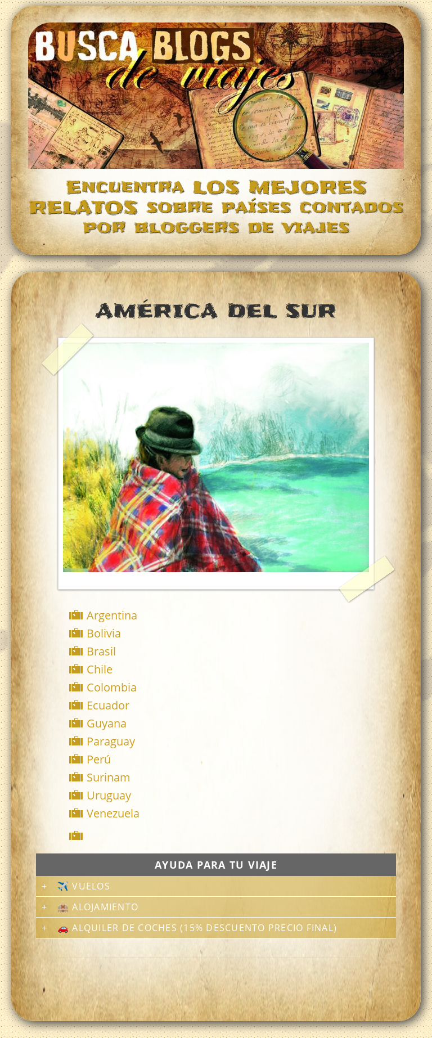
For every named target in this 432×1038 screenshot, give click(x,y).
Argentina (112, 615)
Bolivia (104, 633)
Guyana (107, 723)
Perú (99, 759)
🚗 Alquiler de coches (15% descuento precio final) (197, 928)
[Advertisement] (218, 836)
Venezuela (113, 813)
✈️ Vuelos (83, 886)
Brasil (101, 651)
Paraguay (111, 741)
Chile (99, 669)
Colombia (112, 687)
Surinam (108, 777)
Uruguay (109, 795)
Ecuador (108, 705)
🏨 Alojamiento (97, 907)
